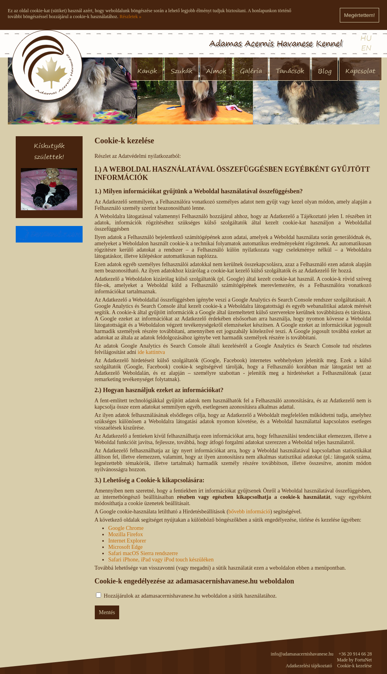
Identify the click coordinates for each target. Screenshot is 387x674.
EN (366, 48)
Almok (216, 70)
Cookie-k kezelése (354, 665)
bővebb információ (249, 512)
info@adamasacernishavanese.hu (302, 654)
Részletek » (131, 16)
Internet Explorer (127, 541)
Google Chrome (126, 528)
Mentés (107, 612)
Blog (325, 70)
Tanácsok (290, 70)
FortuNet (363, 660)
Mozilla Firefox (125, 534)
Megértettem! (359, 15)
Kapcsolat (360, 70)
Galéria (251, 70)
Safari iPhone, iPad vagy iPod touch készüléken (161, 560)
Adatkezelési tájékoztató (309, 665)
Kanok (147, 70)
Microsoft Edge (125, 547)
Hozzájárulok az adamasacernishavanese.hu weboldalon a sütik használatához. (190, 596)
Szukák (181, 70)
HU (366, 38)
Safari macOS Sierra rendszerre (143, 553)
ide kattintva (151, 352)
